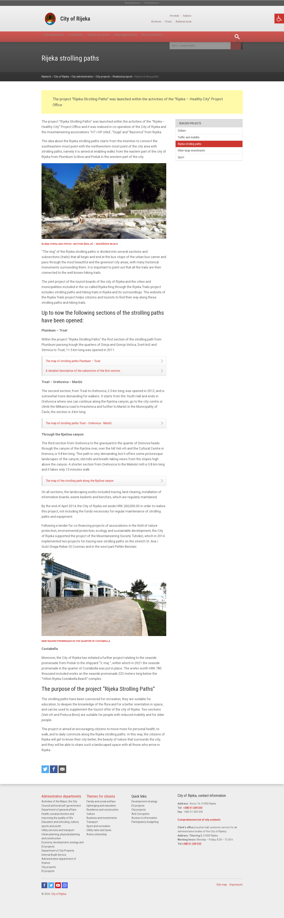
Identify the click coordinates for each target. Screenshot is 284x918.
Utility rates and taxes (98, 842)
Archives (205, 21)
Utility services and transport (58, 842)
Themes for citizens (119, 37)
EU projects (48, 883)
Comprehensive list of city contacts (199, 832)
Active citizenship (96, 847)
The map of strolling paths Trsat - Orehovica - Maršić (89, 430)
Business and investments (101, 830)
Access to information (144, 830)
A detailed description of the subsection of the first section (94, 375)
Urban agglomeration (156, 37)
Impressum (236, 897)
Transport (92, 834)
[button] (279, 18)
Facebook (44, 898)
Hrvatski (225, 15)
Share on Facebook (55, 781)
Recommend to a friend (65, 781)
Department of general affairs (59, 822)
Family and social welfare (101, 814)
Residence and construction (102, 822)
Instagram (65, 898)
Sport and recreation (98, 838)
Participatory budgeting (145, 834)
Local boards (88, 37)
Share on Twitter (46, 781)
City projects (49, 879)
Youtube (58, 898)
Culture (184, 131)
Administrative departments (61, 809)
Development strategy (144, 814)
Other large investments (195, 153)
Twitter (51, 898)
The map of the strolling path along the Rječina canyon (90, 491)
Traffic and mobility (191, 138)
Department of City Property (58, 863)
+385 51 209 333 (192, 820)
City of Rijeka (58, 906)
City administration (58, 37)
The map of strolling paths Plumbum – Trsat (82, 362)
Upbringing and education (101, 818)
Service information (192, 37)
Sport (183, 160)
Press (218, 21)
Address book (234, 21)
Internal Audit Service (54, 867)
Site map (222, 897)
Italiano (238, 15)
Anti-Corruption (140, 826)
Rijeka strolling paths (193, 146)
